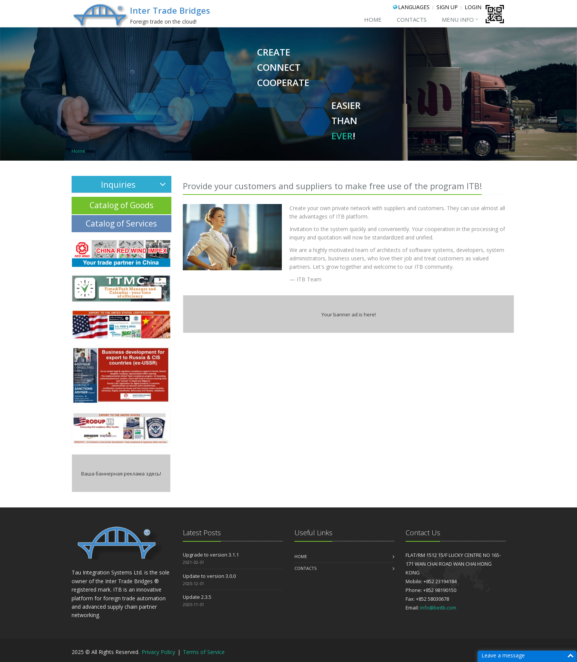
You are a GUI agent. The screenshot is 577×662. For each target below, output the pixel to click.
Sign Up (447, 7)
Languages (414, 7)
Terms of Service (204, 652)
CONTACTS (412, 19)
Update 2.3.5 (197, 596)
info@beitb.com (438, 607)
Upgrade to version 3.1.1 (211, 554)
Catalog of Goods (121, 205)
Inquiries (133, 184)
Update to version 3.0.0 (209, 576)
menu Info (458, 19)
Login (473, 7)
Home (373, 19)
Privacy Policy (159, 652)
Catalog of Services (121, 223)
